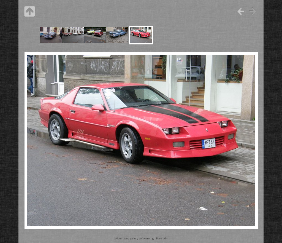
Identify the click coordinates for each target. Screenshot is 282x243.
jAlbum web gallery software (132, 239)
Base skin (161, 239)
